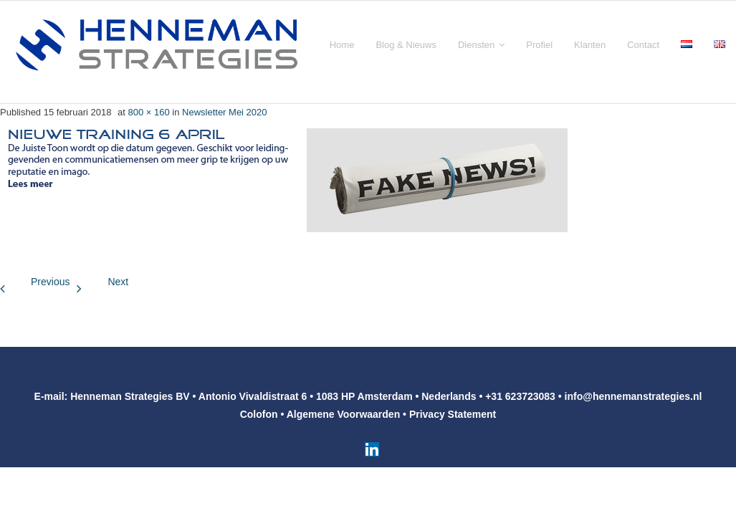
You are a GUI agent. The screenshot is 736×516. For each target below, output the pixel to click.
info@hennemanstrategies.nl (633, 396)
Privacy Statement (452, 414)
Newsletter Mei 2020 (224, 112)
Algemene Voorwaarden (343, 414)
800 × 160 (148, 112)
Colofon (259, 414)
